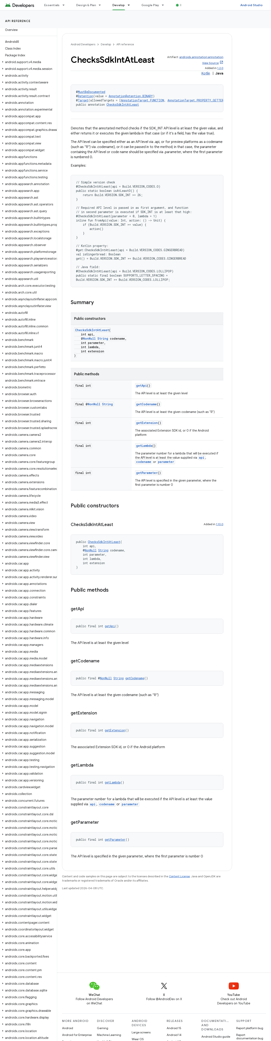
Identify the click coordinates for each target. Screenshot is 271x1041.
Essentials (52, 5)
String (102, 338)
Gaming (102, 1028)
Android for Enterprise (77, 1035)
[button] (27, 62)
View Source (210, 63)
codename (143, 462)
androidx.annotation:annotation (201, 57)
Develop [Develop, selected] (118, 5)
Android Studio (251, 5)
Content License (179, 876)
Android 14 (174, 1035)
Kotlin (205, 73)
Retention (85, 96)
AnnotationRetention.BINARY (131, 96)
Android (67, 1028)
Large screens (141, 1032)
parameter (166, 462)
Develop (106, 44)
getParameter (147, 473)
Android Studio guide (215, 1036)
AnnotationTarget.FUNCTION (142, 100)
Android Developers (83, 44)
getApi (141, 385)
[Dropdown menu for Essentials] (65, 5)
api (201, 457)
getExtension (147, 423)
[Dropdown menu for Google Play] (164, 5)
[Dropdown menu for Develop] (130, 5)
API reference (18, 21)
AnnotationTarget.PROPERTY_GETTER (195, 100)
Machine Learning (109, 1035)
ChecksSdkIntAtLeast (122, 104)
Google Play (150, 5)
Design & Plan (86, 5)
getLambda (144, 446)
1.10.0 (219, 524)
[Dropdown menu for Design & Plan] (101, 5)
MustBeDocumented (91, 92)
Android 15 (174, 1028)
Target (83, 100)
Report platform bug (249, 1028)
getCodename (146, 404)
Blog (183, 5)
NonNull (89, 338)
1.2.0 (220, 68)
